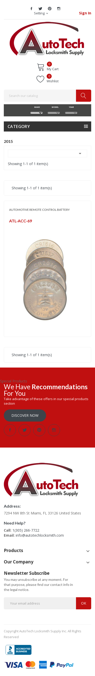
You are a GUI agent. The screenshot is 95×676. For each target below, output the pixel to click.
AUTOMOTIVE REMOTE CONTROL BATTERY (39, 210)
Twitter (41, 9)
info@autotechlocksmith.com (40, 535)
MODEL (54, 107)
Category (19, 126)
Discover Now (25, 415)
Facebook (31, 9)
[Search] (47, 96)
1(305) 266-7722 (25, 530)
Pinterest (50, 9)
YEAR (71, 107)
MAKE (36, 107)
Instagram (59, 9)
